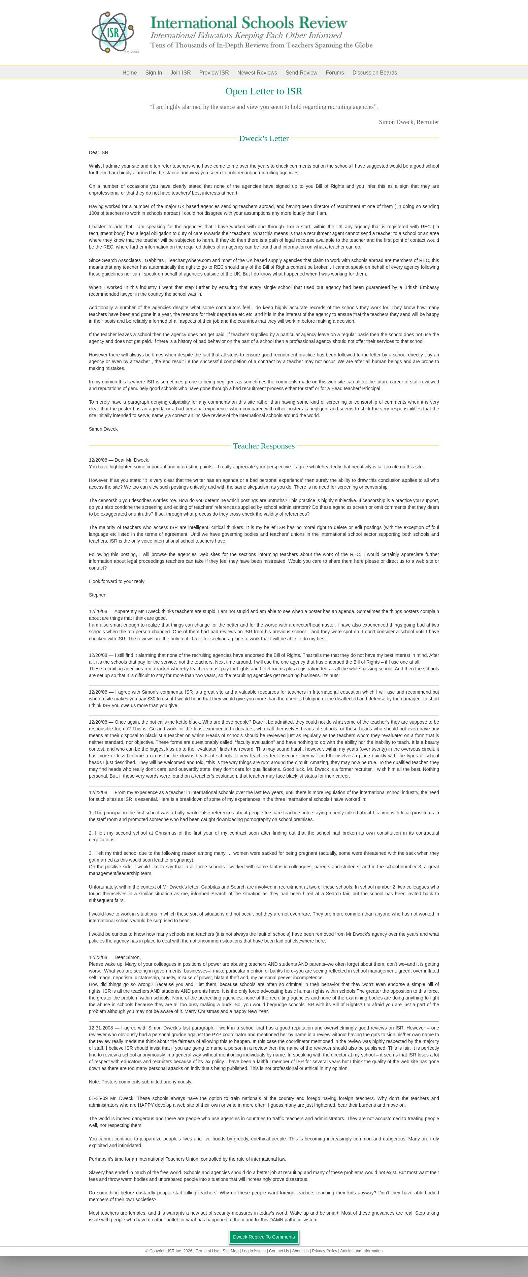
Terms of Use (208, 1251)
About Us (300, 1251)
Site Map (230, 1251)
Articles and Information (361, 1251)
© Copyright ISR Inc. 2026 (169, 1251)
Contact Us (279, 1251)
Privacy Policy (324, 1251)
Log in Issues (254, 1251)
